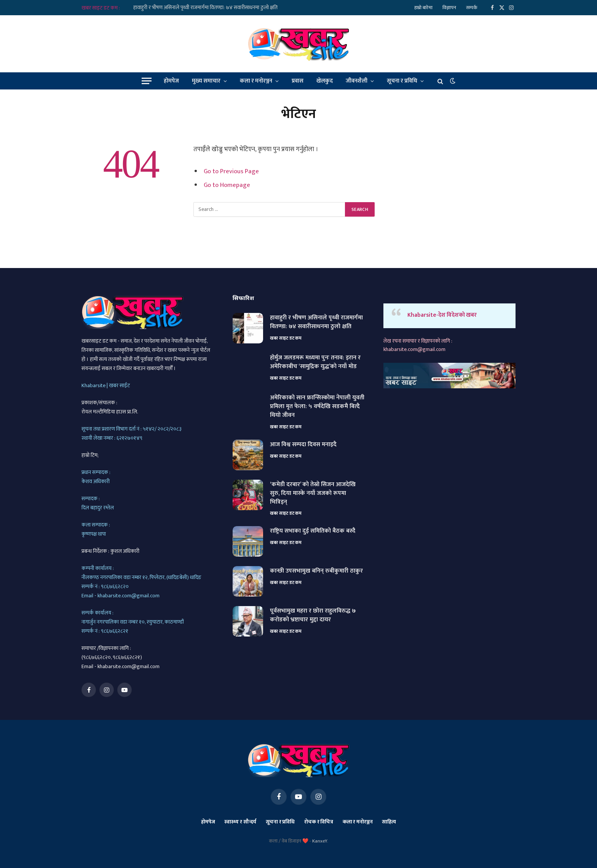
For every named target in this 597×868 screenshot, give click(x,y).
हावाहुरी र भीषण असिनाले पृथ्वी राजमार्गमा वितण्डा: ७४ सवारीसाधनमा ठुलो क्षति (205, 7)
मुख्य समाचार (206, 81)
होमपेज (171, 81)
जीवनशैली (356, 81)
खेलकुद (324, 81)
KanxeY (319, 841)
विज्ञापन (449, 7)
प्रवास (297, 81)
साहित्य (389, 821)
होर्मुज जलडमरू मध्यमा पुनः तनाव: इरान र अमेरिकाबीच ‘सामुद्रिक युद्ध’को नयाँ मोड (315, 362)
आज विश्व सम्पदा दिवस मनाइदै (303, 444)
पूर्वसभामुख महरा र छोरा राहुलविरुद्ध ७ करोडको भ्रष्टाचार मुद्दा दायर (313, 615)
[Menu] (147, 81)
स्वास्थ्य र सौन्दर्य (240, 821)
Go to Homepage (227, 184)
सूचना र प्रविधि (402, 81)
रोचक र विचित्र (318, 821)
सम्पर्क (471, 7)
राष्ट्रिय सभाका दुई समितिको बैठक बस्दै (312, 531)
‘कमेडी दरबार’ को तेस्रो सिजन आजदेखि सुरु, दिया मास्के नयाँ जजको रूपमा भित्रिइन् (313, 493)
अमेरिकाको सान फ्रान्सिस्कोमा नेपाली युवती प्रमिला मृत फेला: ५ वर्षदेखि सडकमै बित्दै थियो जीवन (317, 407)
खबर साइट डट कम (286, 338)
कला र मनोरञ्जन (256, 81)
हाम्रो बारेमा (423, 7)
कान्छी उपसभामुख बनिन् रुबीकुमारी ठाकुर (316, 571)
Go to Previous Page (231, 171)
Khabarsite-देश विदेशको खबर (442, 315)
